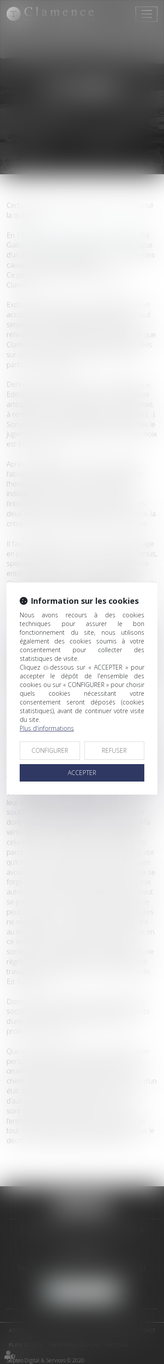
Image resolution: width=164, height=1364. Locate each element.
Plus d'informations (47, 728)
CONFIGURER (49, 750)
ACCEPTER (82, 772)
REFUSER (114, 750)
